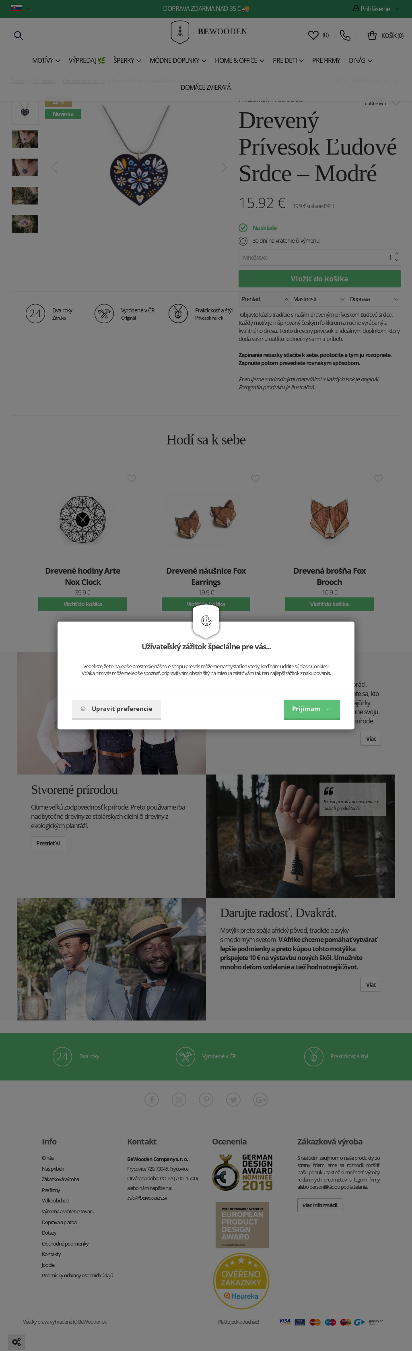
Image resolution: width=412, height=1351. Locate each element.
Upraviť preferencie (116, 708)
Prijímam (312, 708)
